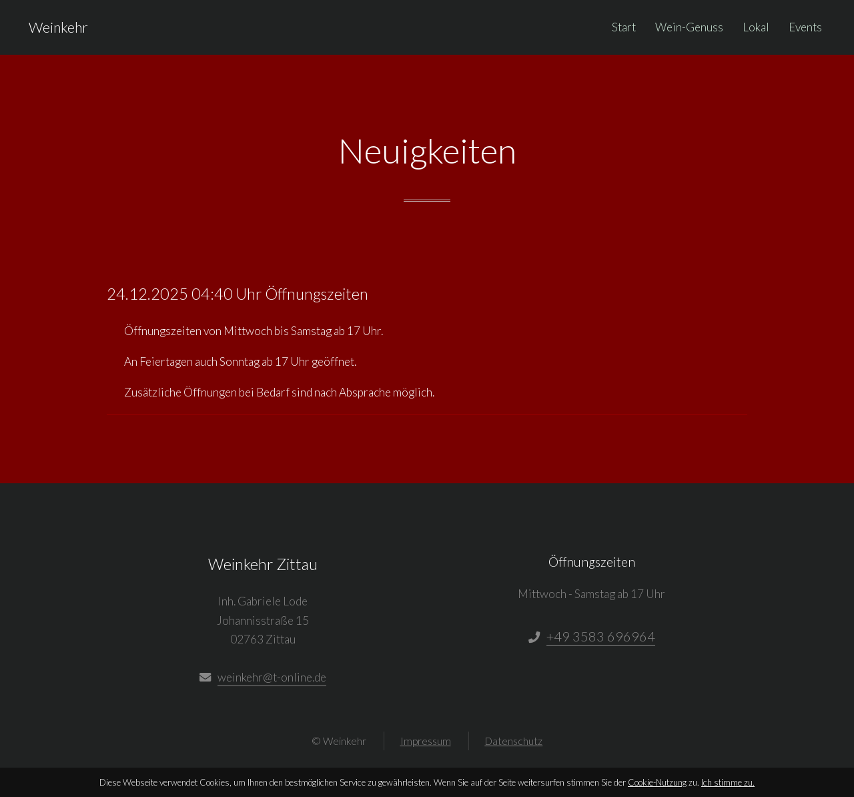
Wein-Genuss (689, 27)
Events (805, 27)
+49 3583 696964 (600, 636)
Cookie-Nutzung (657, 782)
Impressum (425, 741)
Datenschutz (513, 741)
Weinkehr (58, 27)
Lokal (756, 27)
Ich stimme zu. (728, 782)
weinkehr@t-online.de (272, 677)
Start (624, 27)
